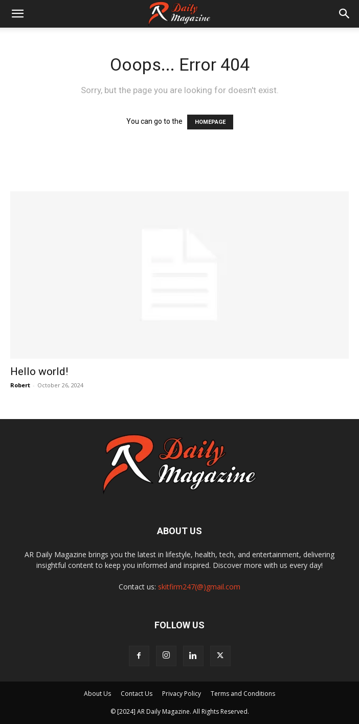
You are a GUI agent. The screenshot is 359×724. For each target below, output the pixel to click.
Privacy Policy (181, 693)
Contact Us (136, 693)
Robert (20, 385)
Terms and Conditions (243, 693)
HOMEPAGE (210, 122)
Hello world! (39, 371)
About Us (97, 693)
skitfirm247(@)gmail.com (199, 586)
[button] (17, 14)
